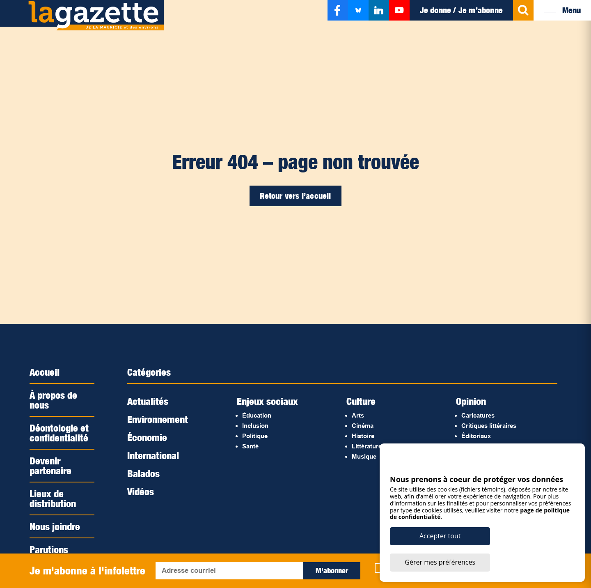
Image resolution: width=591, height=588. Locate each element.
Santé (250, 446)
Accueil (45, 372)
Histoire (363, 435)
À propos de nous (53, 400)
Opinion (471, 401)
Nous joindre (55, 526)
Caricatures (478, 415)
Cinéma (362, 425)
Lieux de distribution (53, 498)
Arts (358, 415)
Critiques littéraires (488, 425)
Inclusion (255, 425)
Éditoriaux (476, 435)
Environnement (157, 419)
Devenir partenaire (50, 465)
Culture (361, 401)
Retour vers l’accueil (295, 196)
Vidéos (140, 491)
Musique (364, 456)
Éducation (256, 415)
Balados (143, 473)
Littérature (367, 446)
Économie (147, 437)
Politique (255, 435)
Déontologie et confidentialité (59, 432)
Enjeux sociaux (267, 401)
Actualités (147, 401)
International (153, 455)
